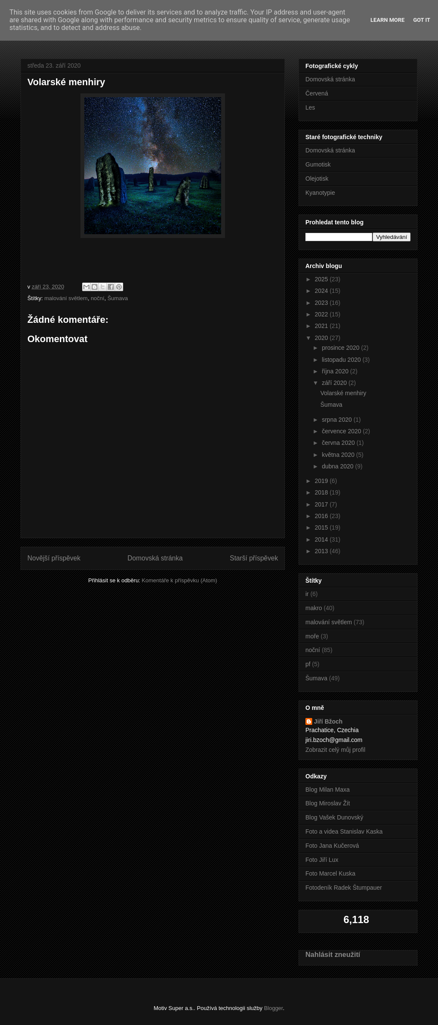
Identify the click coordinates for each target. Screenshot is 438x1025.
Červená (316, 93)
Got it (421, 20)
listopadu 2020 (342, 359)
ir (307, 593)
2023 (322, 302)
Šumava (117, 298)
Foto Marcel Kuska (330, 873)
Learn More (387, 20)
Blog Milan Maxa (327, 789)
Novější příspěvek (53, 558)
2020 (322, 337)
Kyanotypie (320, 192)
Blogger (273, 1008)
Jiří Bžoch (328, 721)
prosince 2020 (341, 347)
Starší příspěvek (254, 558)
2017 (322, 504)
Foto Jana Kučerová (332, 845)
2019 (322, 480)
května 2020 (339, 454)
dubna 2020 (338, 466)
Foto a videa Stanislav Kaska (344, 831)
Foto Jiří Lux (321, 859)
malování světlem (66, 298)
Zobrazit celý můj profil (335, 749)
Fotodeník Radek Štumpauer (343, 887)
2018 (322, 492)
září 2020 (335, 382)
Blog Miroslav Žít (327, 803)
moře (312, 636)
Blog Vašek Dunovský (334, 817)
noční (97, 298)
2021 (322, 325)
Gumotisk (318, 164)
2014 (322, 539)
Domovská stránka (155, 558)
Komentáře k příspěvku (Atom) (179, 580)
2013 (322, 551)
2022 (322, 314)
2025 (322, 279)
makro (313, 608)
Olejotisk (316, 178)
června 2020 (339, 442)
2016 (322, 515)
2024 (322, 290)
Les (310, 107)
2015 (322, 527)
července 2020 (342, 431)
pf (308, 664)
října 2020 (336, 371)
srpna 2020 (337, 419)
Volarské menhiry (343, 393)
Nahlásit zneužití (332, 954)
